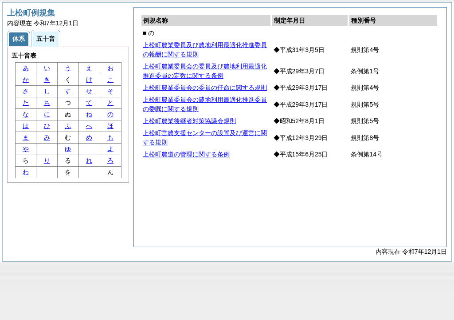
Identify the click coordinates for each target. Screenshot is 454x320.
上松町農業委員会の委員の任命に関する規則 (205, 87)
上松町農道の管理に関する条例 (186, 154)
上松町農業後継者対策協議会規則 (189, 120)
